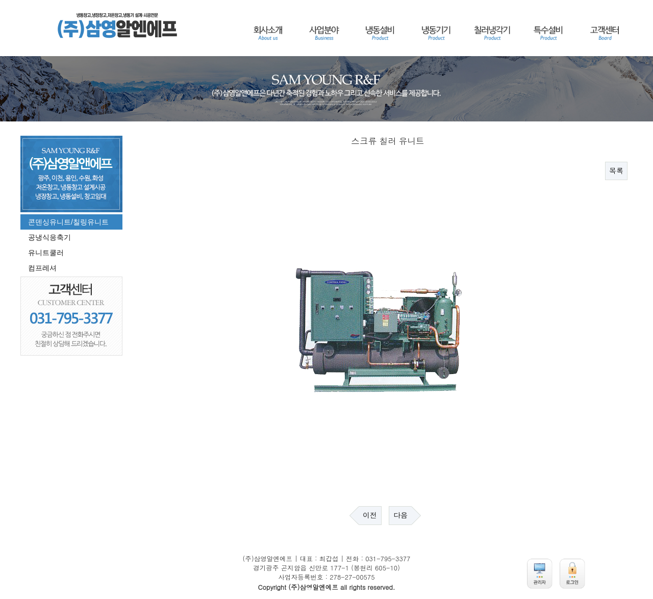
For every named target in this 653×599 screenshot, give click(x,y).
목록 (616, 171)
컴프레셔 (42, 268)
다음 (400, 515)
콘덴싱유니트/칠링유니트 (68, 222)
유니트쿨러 (46, 252)
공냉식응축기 (49, 237)
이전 (370, 515)
